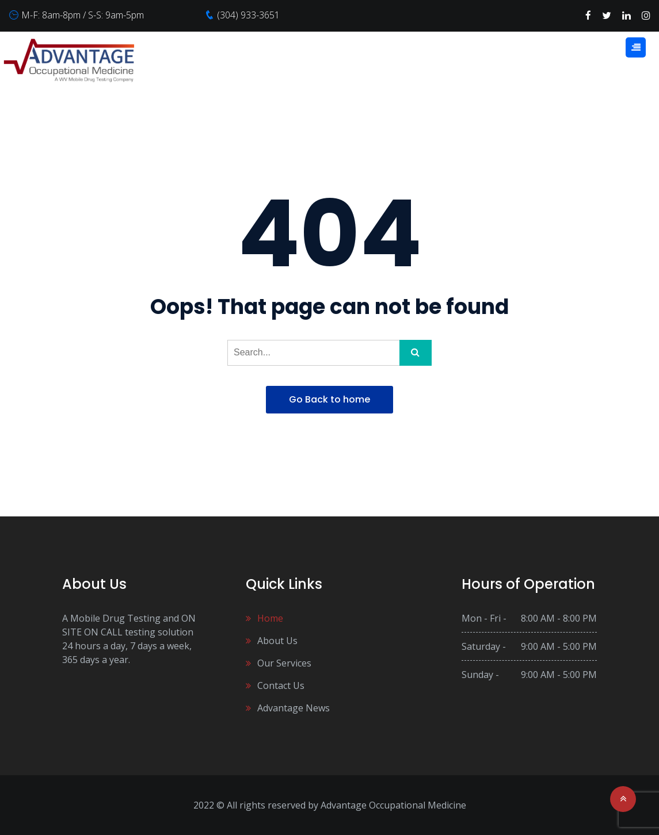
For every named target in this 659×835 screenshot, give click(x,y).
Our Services (284, 663)
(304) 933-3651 (248, 15)
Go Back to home (329, 399)
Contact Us (280, 685)
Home (270, 618)
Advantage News (293, 708)
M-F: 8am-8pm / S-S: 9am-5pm (82, 15)
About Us (277, 640)
